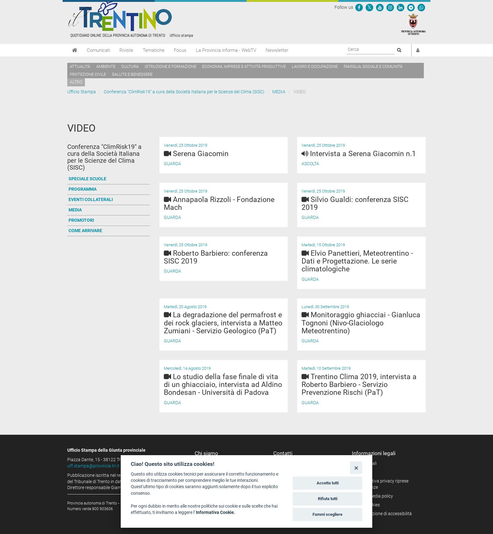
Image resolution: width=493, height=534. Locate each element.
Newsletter (277, 50)
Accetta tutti (328, 483)
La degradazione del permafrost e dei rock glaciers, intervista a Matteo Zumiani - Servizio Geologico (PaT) (223, 323)
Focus (180, 50)
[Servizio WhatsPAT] (421, 7)
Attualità (80, 66)
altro (76, 81)
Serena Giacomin (201, 154)
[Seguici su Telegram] (411, 7)
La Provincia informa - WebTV (226, 50)
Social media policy (374, 496)
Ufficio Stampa (81, 91)
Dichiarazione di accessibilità (384, 513)
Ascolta (310, 163)
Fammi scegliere (327, 514)
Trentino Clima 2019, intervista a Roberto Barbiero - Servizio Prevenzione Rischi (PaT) (359, 385)
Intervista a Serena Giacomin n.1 (359, 154)
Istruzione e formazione (170, 66)
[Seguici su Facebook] (359, 7)
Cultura (130, 66)
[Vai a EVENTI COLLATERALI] (108, 200)
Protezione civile (88, 74)
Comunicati (98, 50)
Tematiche (153, 50)
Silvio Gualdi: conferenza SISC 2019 (355, 203)
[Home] (74, 50)
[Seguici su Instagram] (390, 7)
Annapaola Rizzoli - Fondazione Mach (219, 203)
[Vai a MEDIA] (108, 210)
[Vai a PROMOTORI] (108, 220)
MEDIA (278, 91)
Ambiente (105, 66)
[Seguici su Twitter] (369, 7)
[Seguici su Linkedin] (400, 7)
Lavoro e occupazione (315, 66)
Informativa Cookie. (215, 512)
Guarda (172, 163)
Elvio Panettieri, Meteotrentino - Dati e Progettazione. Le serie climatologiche (357, 261)
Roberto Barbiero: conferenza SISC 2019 (216, 257)
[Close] (356, 467)
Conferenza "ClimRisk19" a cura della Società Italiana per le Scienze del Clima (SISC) (184, 91)
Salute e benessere (132, 74)
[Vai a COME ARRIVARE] (108, 231)
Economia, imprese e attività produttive (244, 66)
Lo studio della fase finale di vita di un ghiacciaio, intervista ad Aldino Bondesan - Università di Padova (223, 385)
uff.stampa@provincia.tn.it (93, 465)
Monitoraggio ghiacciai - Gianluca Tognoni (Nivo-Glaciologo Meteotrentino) (361, 323)
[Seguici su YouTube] (379, 7)
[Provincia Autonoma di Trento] (413, 23)
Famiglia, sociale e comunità (373, 66)
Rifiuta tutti (327, 498)
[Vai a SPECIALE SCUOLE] (108, 179)
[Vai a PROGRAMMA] (108, 189)
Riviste (126, 50)
